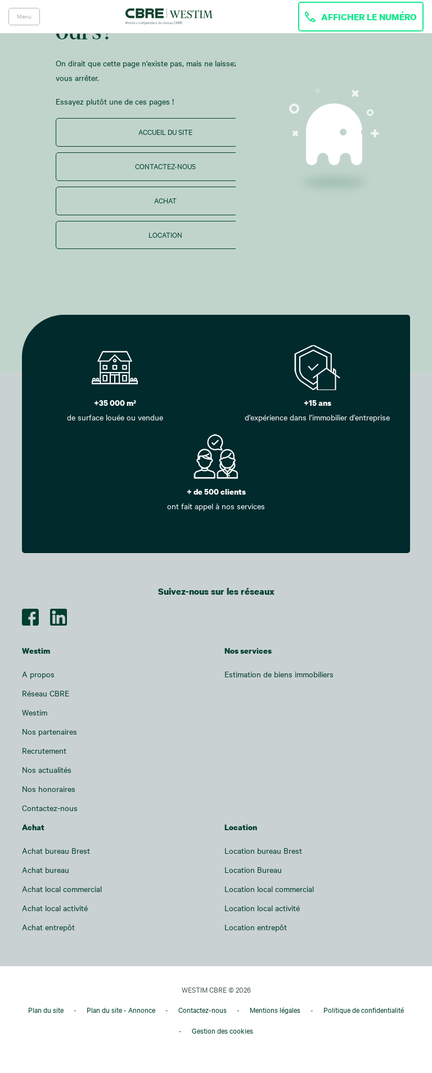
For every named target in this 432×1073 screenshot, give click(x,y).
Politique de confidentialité (363, 1010)
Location (165, 234)
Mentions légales (275, 1010)
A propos (38, 674)
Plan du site (46, 1010)
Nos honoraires (48, 789)
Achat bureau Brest (56, 850)
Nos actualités (46, 769)
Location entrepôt (255, 927)
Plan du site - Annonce (121, 1010)
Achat (165, 200)
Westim (34, 712)
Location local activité (262, 908)
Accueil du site (165, 132)
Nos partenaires (49, 731)
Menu (24, 16)
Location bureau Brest (263, 850)
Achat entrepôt (48, 927)
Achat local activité (55, 908)
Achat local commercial (62, 889)
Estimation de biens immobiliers (279, 674)
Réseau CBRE (45, 693)
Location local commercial (269, 889)
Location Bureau (253, 869)
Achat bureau (45, 869)
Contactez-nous (165, 166)
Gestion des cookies (222, 1030)
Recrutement (44, 750)
